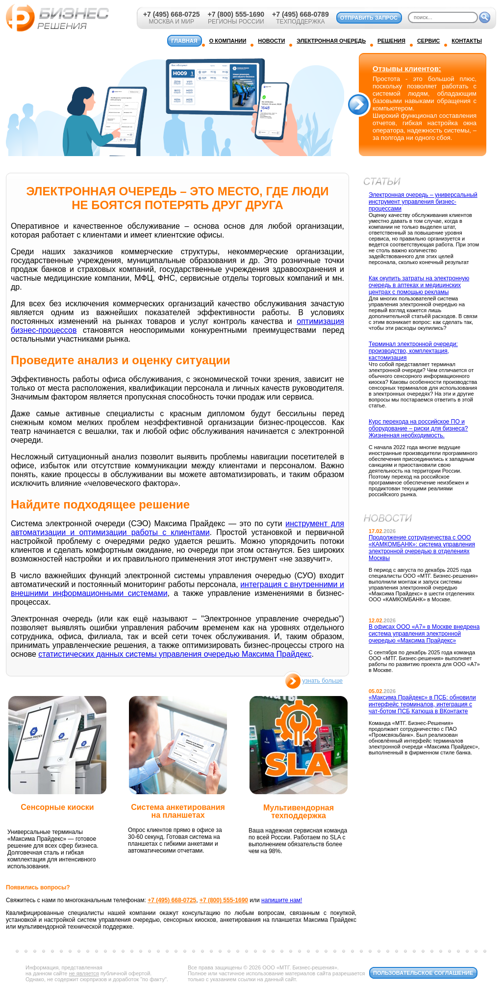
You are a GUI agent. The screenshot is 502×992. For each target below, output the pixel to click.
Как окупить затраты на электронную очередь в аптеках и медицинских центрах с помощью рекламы (419, 285)
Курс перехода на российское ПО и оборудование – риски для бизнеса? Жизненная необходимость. (418, 428)
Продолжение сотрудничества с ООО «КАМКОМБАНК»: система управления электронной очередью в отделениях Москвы (422, 548)
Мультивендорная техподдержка (298, 812)
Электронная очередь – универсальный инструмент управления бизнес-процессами (423, 201)
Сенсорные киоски (57, 807)
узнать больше (322, 680)
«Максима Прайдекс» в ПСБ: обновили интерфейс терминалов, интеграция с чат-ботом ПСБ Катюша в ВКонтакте (422, 704)
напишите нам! (281, 900)
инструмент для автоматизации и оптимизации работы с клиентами (177, 527)
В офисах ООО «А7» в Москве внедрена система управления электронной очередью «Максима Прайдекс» (424, 633)
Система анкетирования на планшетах (178, 811)
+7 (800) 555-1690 (235, 14)
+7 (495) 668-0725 (171, 14)
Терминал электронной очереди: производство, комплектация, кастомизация (413, 351)
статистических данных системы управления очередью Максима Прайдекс (174, 654)
